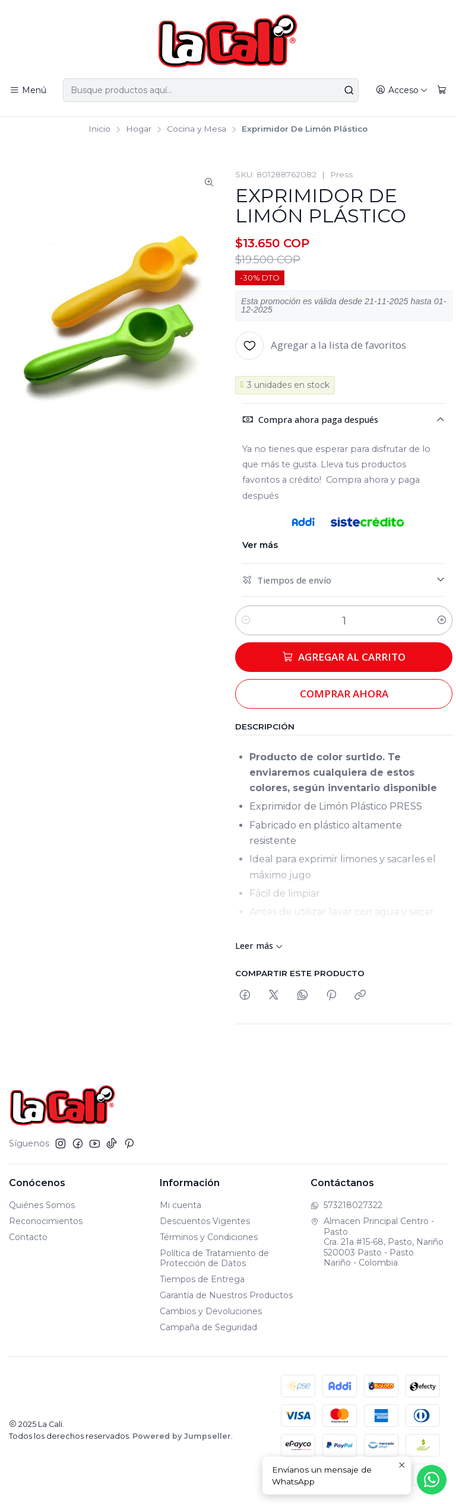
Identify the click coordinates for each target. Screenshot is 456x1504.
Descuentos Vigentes (205, 1221)
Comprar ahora (344, 693)
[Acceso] (401, 90)
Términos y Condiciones (209, 1237)
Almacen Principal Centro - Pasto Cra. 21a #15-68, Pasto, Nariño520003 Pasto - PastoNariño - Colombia (377, 1242)
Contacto (28, 1237)
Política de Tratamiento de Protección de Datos (214, 1258)
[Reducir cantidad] (246, 620)
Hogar (138, 129)
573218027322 (346, 1205)
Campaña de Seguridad (208, 1327)
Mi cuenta (180, 1205)
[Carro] (442, 90)
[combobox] (211, 90)
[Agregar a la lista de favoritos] (320, 346)
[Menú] (28, 90)
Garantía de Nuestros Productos (226, 1295)
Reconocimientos (46, 1221)
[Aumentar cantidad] (442, 620)
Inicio (99, 129)
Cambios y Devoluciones (211, 1311)
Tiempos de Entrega (202, 1279)
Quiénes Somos (42, 1205)
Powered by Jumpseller (181, 1436)
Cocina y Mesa (196, 129)
